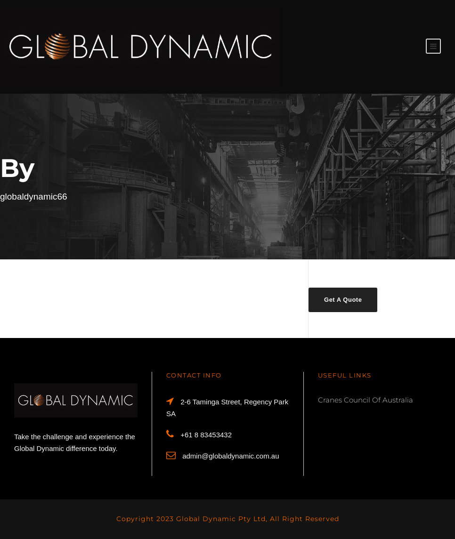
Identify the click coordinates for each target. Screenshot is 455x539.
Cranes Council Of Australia (365, 399)
